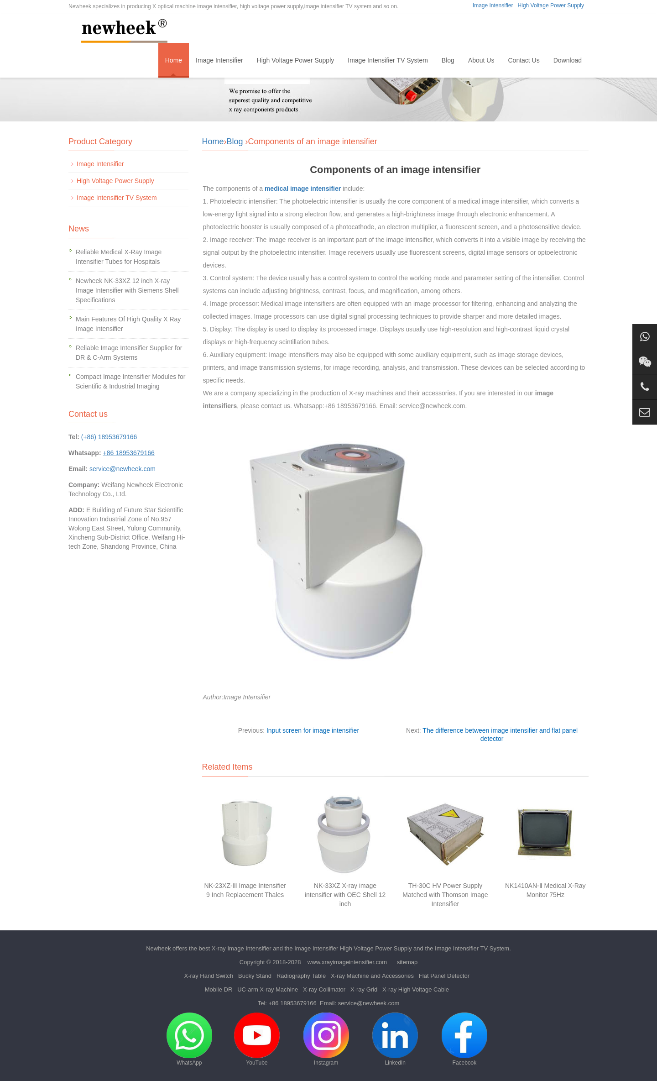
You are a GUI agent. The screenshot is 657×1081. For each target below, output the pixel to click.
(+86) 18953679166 (109, 437)
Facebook (464, 1039)
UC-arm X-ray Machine (267, 989)
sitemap (407, 962)
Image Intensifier (493, 5)
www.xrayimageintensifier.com (347, 962)
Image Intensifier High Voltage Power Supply (353, 948)
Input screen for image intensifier (312, 730)
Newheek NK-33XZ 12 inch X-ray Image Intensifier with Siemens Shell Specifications (127, 290)
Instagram (326, 1039)
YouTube (257, 1039)
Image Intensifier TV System (388, 60)
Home (173, 60)
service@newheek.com (122, 468)
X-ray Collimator (324, 989)
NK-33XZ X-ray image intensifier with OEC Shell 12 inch (345, 895)
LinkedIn (395, 1039)
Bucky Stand (254, 975)
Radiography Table (301, 975)
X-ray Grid (363, 989)
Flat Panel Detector (444, 975)
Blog (448, 60)
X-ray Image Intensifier (241, 948)
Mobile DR (219, 989)
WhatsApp (189, 1039)
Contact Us (523, 60)
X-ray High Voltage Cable (415, 989)
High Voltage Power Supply (551, 5)
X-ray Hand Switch (209, 975)
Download (567, 60)
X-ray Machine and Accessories (372, 975)
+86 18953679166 (293, 1003)
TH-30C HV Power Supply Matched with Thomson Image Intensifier (445, 895)
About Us (481, 60)
